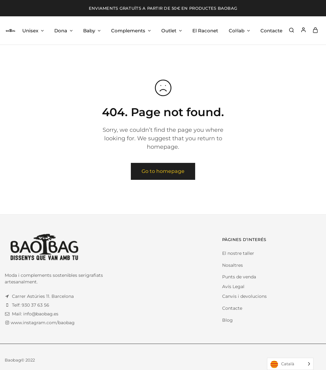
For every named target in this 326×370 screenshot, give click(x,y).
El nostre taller (238, 253)
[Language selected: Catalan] (290, 364)
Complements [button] (131, 31)
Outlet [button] (172, 31)
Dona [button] (63, 31)
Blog (227, 320)
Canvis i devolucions (244, 296)
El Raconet (205, 31)
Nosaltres (232, 265)
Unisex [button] (33, 31)
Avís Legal (233, 286)
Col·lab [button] (240, 31)
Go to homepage (163, 171)
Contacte (271, 31)
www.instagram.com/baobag (43, 322)
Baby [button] (92, 31)
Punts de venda (239, 277)
